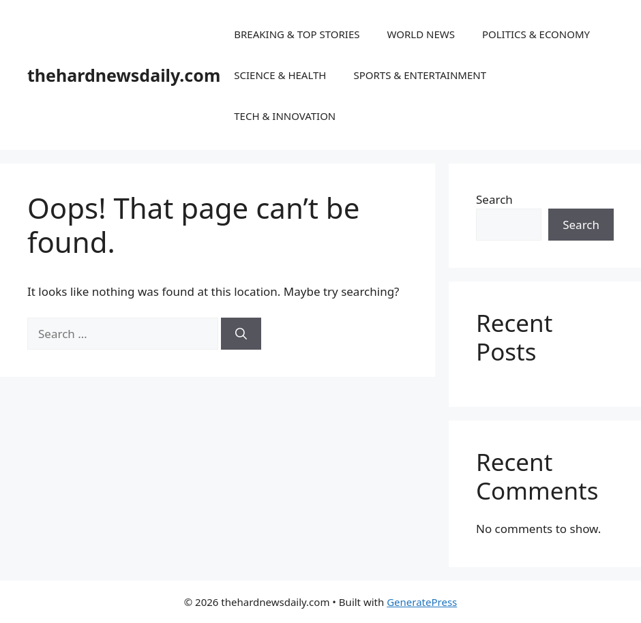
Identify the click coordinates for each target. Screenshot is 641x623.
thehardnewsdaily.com (123, 75)
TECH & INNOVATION (285, 116)
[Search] (241, 334)
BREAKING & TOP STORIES (296, 34)
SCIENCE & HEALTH (280, 75)
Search (494, 199)
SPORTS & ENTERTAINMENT (419, 75)
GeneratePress (422, 602)
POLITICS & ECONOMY (536, 34)
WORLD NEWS (420, 34)
